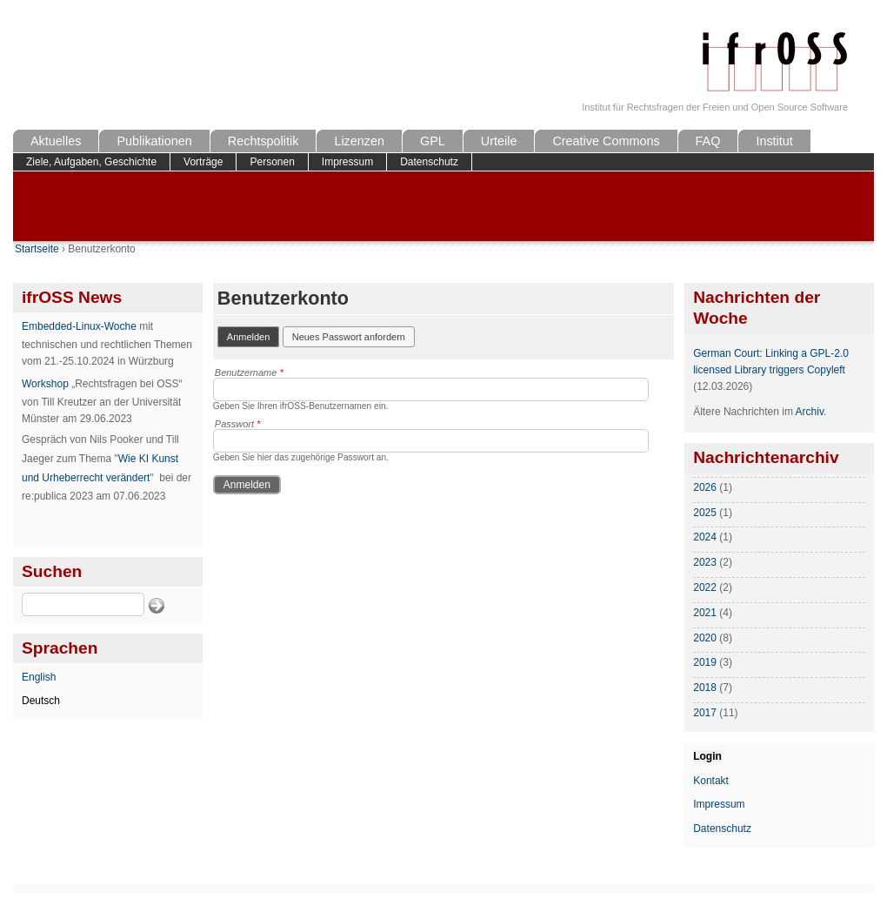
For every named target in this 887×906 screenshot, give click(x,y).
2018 (705, 687)
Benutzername (249, 372)
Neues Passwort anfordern (348, 337)
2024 (705, 537)
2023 (705, 562)
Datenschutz (429, 162)
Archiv (810, 412)
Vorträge (203, 162)
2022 (705, 587)
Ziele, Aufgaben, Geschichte (91, 162)
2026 (705, 487)
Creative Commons (605, 141)
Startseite (37, 249)
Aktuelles (55, 141)
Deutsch (41, 701)
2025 (705, 513)
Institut (774, 141)
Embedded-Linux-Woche (79, 326)
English (39, 677)
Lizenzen (359, 141)
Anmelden (253, 335)
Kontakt (711, 781)
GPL (432, 141)
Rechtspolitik (263, 141)
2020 (705, 638)
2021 (705, 613)
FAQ (708, 141)
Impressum (347, 162)
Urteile (499, 141)
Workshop (45, 384)
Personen (272, 162)
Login (707, 756)
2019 (705, 662)
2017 (705, 713)
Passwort (238, 424)
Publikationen (154, 141)
